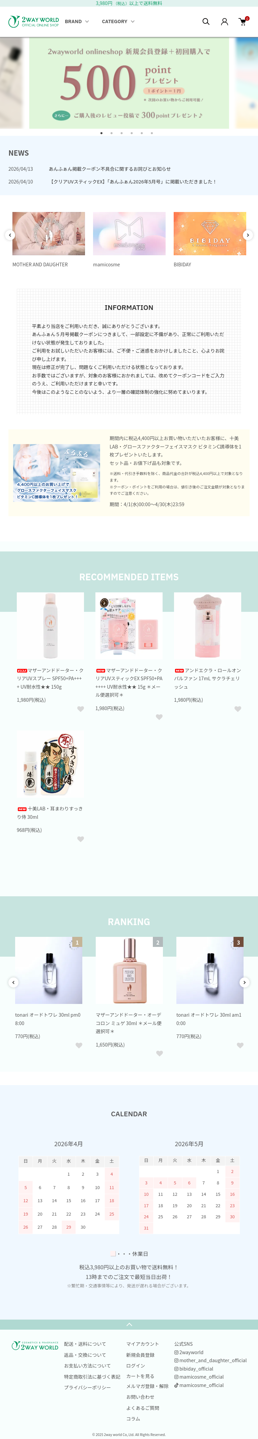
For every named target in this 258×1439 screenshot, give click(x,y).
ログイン (135, 1365)
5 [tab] (144, 135)
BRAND (73, 21)
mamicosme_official (199, 1376)
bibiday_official (193, 1368)
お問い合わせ (140, 1396)
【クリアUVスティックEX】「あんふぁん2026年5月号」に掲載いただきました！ (133, 181)
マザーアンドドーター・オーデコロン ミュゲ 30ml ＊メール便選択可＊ (129, 1022)
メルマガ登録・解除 (147, 1386)
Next (248, 235)
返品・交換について (85, 1354)
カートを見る (140, 1376)
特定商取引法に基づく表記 (92, 1376)
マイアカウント (142, 1343)
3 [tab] (124, 135)
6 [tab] (154, 135)
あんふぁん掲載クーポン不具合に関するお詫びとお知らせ (110, 168)
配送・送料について (85, 1343)
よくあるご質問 (142, 1407)
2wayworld (189, 1352)
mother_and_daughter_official (210, 1360)
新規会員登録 (140, 1354)
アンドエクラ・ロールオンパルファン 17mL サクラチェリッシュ (207, 678)
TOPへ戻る (129, 1325)
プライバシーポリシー (87, 1387)
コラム (133, 1418)
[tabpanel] (129, 83)
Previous (10, 235)
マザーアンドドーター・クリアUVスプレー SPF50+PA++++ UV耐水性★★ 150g (50, 678)
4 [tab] (134, 135)
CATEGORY (114, 21)
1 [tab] (103, 135)
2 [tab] (114, 135)
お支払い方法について (87, 1365)
